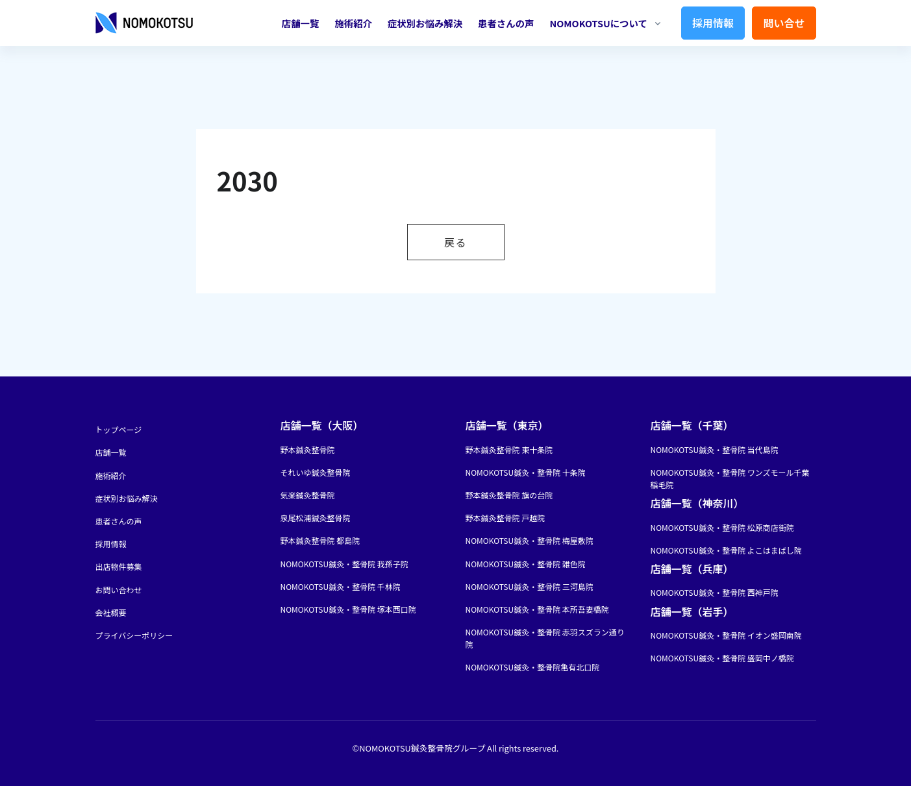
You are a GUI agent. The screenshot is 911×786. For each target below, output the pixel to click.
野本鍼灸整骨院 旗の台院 (509, 494)
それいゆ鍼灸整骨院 (316, 472)
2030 (247, 180)
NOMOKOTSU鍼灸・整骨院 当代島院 (715, 449)
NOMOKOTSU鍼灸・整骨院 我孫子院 (344, 563)
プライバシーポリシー (134, 635)
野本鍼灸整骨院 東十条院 (509, 449)
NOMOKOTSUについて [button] (598, 23)
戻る (455, 242)
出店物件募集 (118, 566)
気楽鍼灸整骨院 (308, 494)
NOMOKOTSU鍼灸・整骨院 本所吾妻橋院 (537, 609)
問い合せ (784, 23)
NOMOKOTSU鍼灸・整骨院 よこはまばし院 (726, 550)
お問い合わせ (118, 589)
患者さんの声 (506, 23)
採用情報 (713, 23)
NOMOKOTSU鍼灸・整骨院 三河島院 (529, 586)
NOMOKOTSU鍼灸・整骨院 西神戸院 (715, 592)
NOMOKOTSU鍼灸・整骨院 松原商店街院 (722, 527)
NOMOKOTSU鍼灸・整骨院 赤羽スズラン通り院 (545, 638)
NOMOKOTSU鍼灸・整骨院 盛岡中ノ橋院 (722, 657)
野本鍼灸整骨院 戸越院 (505, 517)
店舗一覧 (300, 23)
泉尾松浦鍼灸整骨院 (316, 517)
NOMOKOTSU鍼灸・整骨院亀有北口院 (533, 666)
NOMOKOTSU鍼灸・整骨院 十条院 (526, 472)
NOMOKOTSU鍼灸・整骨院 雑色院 (526, 563)
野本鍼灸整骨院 (308, 449)
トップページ (118, 429)
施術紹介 (353, 23)
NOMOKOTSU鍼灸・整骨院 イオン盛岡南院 (726, 635)
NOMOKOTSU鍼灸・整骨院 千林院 (341, 586)
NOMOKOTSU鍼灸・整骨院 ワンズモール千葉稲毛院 (730, 478)
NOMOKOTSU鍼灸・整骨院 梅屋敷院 (529, 540)
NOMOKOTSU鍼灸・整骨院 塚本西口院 (348, 609)
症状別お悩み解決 (425, 23)
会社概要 (111, 612)
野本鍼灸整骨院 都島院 (320, 540)
